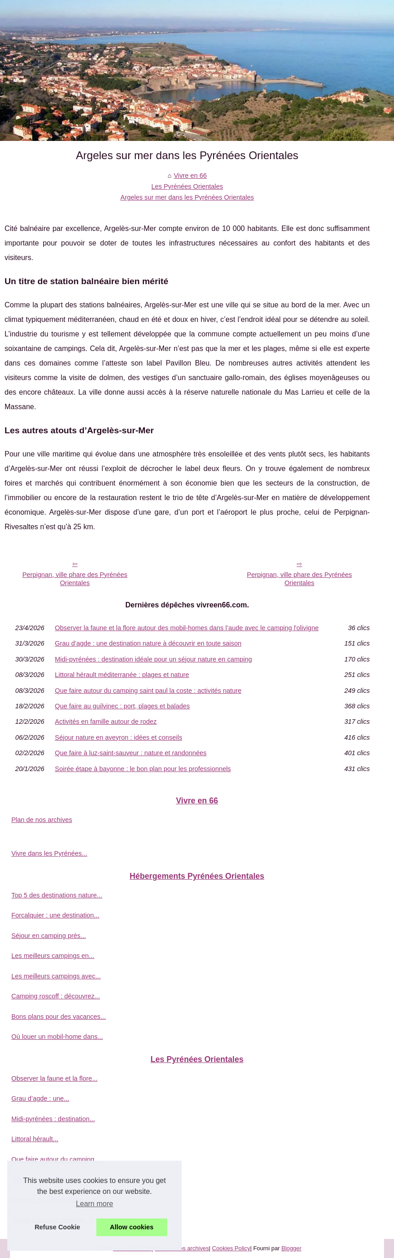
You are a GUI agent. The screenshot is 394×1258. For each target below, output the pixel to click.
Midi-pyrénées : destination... (53, 1119)
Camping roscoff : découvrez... (55, 996)
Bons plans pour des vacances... (58, 1016)
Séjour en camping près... (48, 935)
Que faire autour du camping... (55, 1159)
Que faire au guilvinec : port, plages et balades (122, 706)
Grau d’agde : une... (40, 1098)
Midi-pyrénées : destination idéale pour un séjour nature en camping (153, 659)
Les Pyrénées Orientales (187, 186)
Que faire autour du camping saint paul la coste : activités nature (148, 690)
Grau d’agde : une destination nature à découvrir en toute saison (148, 643)
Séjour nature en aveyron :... (52, 1219)
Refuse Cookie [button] (57, 1227)
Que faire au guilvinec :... (47, 1179)
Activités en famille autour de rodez (106, 721)
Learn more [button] (94, 1204)
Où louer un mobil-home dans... (57, 1036)
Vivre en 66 (190, 175)
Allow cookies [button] (132, 1227)
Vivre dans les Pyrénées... (49, 853)
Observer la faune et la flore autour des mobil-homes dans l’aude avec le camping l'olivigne (187, 628)
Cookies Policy (231, 1248)
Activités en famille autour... (51, 1199)
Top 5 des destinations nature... (56, 895)
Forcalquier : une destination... (55, 915)
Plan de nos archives (41, 819)
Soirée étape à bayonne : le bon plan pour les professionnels (143, 769)
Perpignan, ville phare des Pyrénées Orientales (74, 579)
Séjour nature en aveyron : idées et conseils (118, 737)
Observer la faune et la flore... (54, 1078)
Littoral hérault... (34, 1139)
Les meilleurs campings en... (52, 955)
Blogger (291, 1248)
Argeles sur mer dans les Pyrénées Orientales (187, 197)
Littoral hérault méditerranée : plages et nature (122, 675)
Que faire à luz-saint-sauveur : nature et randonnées (131, 753)
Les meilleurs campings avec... (56, 976)
